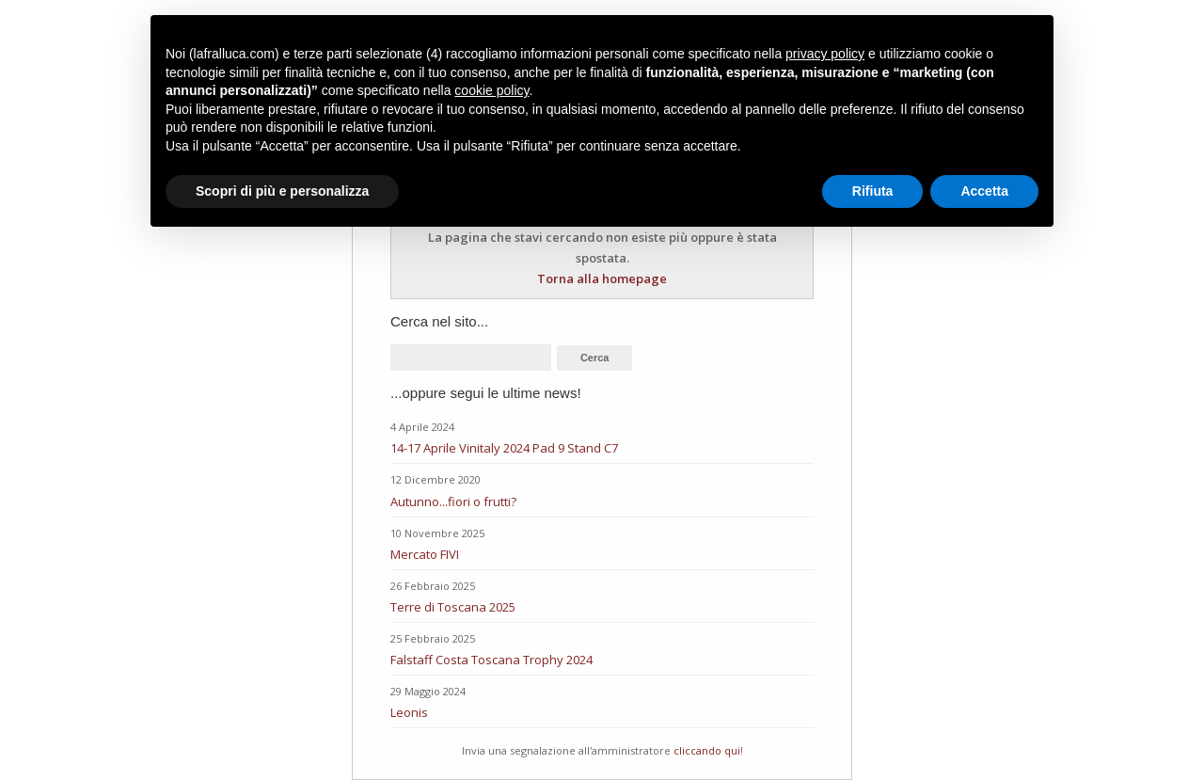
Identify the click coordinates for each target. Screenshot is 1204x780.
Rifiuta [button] (873, 191)
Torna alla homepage (602, 278)
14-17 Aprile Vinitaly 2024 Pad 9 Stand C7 (504, 447)
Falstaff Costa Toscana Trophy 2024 (491, 659)
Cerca (595, 357)
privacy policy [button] (824, 53)
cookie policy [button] (491, 90)
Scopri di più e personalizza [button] (282, 191)
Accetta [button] (984, 191)
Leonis (409, 712)
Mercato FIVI (424, 554)
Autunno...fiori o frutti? (453, 501)
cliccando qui (706, 750)
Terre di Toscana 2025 (452, 606)
